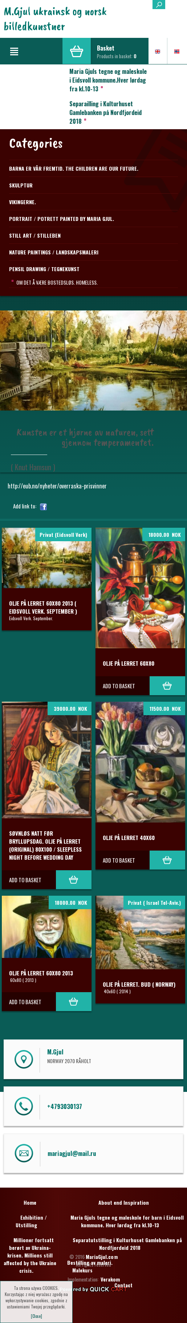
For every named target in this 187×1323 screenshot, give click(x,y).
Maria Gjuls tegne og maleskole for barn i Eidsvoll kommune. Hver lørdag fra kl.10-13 (127, 1221)
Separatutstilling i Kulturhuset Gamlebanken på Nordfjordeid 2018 (127, 1243)
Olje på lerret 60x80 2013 (41, 973)
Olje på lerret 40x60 (129, 837)
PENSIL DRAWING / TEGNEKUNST (44, 269)
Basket (105, 48)
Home (30, 1202)
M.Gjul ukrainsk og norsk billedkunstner (55, 18)
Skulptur (21, 185)
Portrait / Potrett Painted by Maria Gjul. (61, 218)
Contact (123, 1285)
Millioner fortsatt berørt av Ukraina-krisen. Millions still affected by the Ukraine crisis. (30, 1255)
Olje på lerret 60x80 (128, 663)
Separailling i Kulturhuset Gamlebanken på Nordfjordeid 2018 (105, 112)
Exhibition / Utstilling (31, 1221)
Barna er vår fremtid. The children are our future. (73, 168)
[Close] (36, 1316)
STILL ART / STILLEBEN (35, 235)
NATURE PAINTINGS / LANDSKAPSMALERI (53, 252)
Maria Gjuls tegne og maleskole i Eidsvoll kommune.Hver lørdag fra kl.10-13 (108, 80)
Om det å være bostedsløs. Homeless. (57, 282)
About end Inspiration (123, 1202)
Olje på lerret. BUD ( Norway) (139, 984)
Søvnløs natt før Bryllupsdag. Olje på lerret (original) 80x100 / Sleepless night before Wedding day (45, 845)
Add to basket (119, 686)
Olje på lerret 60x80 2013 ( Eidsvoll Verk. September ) (43, 607)
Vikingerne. (22, 202)
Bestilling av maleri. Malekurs (90, 1266)
